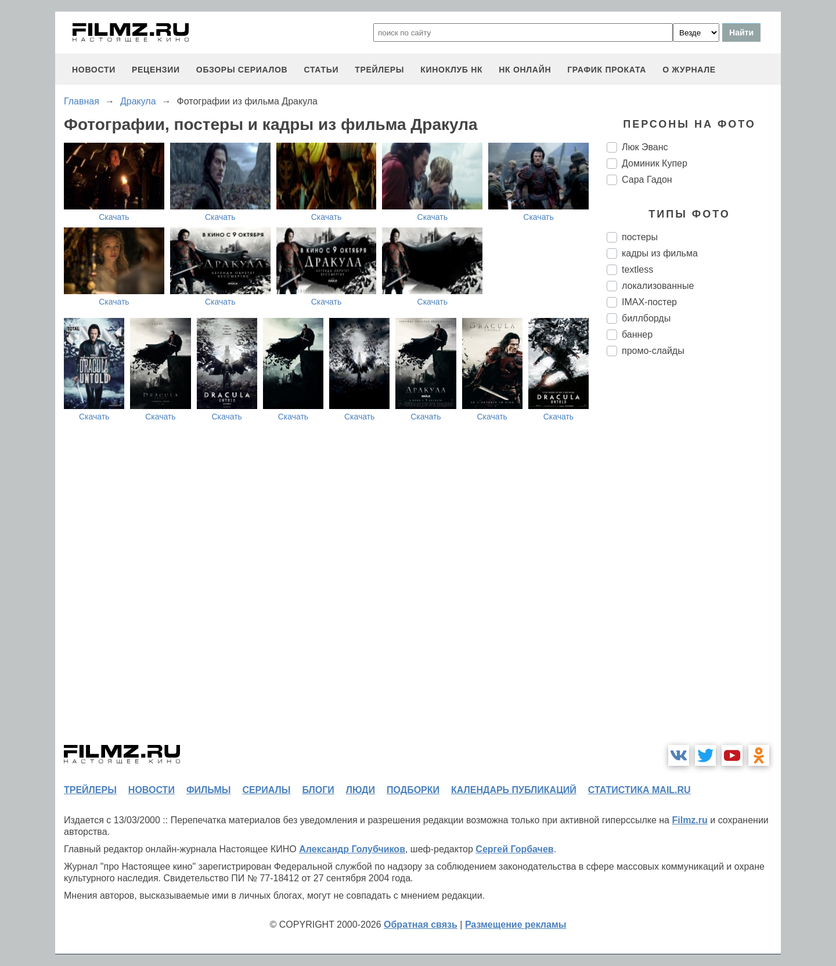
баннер (637, 334)
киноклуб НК (451, 69)
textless (637, 269)
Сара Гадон (647, 179)
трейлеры (379, 69)
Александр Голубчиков (352, 849)
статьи (321, 69)
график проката (606, 69)
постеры (640, 237)
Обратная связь (420, 924)
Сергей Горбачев (514, 849)
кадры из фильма (660, 253)
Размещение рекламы (516, 924)
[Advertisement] (694, 559)
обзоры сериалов (242, 69)
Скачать (114, 217)
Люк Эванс (645, 147)
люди (360, 790)
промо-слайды (653, 351)
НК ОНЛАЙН (525, 69)
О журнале (689, 69)
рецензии (156, 69)
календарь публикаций (513, 790)
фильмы (208, 790)
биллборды (646, 318)
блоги (318, 790)
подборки (413, 790)
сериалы (266, 790)
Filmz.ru (689, 820)
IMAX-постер (649, 302)
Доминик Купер (654, 163)
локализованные (658, 286)
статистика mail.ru (639, 790)
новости (94, 69)
